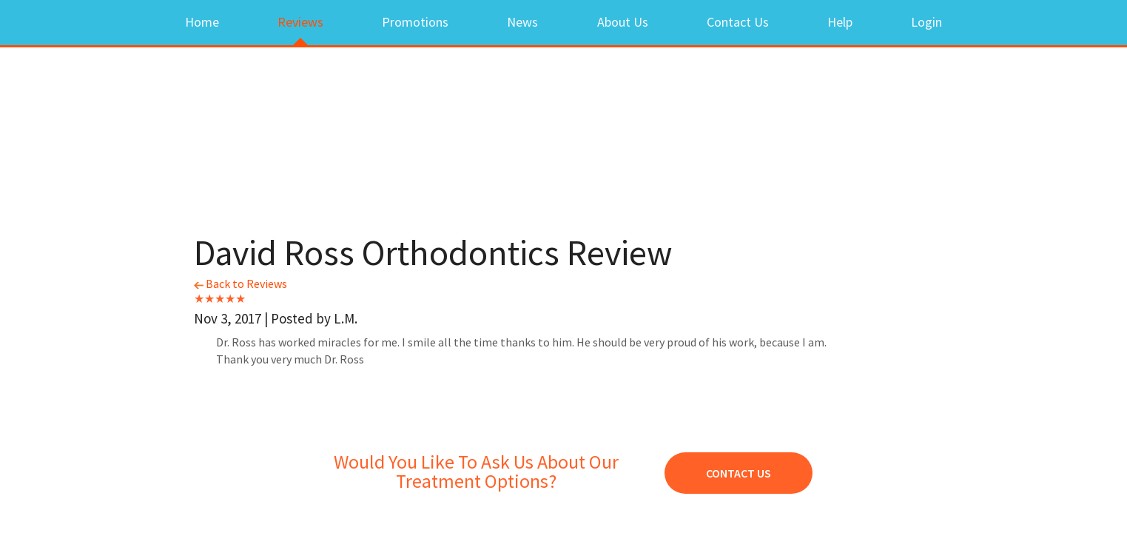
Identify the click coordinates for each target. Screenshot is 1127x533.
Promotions (415, 21)
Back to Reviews (240, 283)
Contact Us (738, 21)
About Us (622, 21)
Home (202, 21)
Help (839, 21)
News (522, 21)
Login (926, 21)
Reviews (300, 21)
